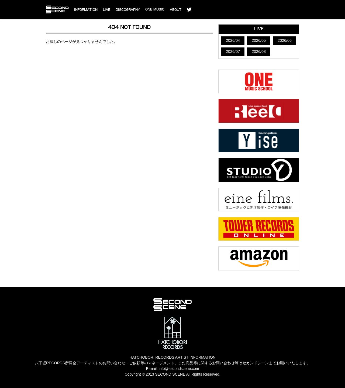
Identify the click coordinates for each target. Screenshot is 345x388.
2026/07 (233, 51)
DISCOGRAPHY (128, 9)
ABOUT (175, 9)
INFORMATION (86, 9)
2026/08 (259, 51)
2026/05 (259, 40)
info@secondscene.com (179, 368)
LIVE (106, 9)
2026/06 (285, 40)
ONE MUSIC (154, 9)
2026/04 (233, 40)
